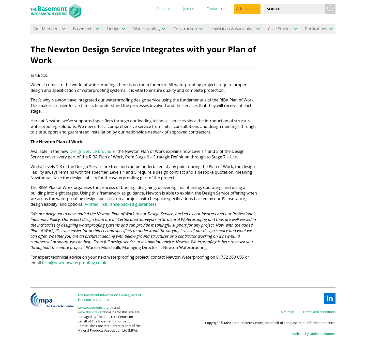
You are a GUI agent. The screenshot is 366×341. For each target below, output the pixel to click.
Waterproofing (146, 29)
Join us (188, 8)
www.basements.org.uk (95, 307)
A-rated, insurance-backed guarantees (120, 204)
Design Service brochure (92, 151)
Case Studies (279, 29)
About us (163, 8)
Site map (287, 311)
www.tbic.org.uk (90, 312)
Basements (83, 29)
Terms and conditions (319, 311)
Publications (316, 29)
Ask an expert (247, 8)
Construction (185, 29)
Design (113, 29)
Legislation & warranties (232, 29)
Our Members (46, 29)
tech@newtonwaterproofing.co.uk (74, 262)
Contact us (214, 8)
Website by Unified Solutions (314, 333)
